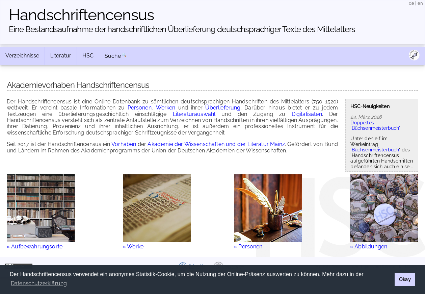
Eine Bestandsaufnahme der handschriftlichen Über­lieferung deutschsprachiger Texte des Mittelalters (182, 29)
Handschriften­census (81, 15)
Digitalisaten (307, 114)
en (420, 3)
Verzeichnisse (22, 55)
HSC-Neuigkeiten (369, 106)
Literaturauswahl (194, 114)
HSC (88, 55)
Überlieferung (222, 107)
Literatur (60, 55)
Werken (166, 107)
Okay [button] (405, 279)
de (411, 3)
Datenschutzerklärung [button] (39, 283)
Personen (140, 107)
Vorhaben (123, 144)
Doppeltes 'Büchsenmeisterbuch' (375, 125)
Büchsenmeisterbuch (375, 149)
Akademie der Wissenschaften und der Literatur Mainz (216, 144)
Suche (113, 56)
